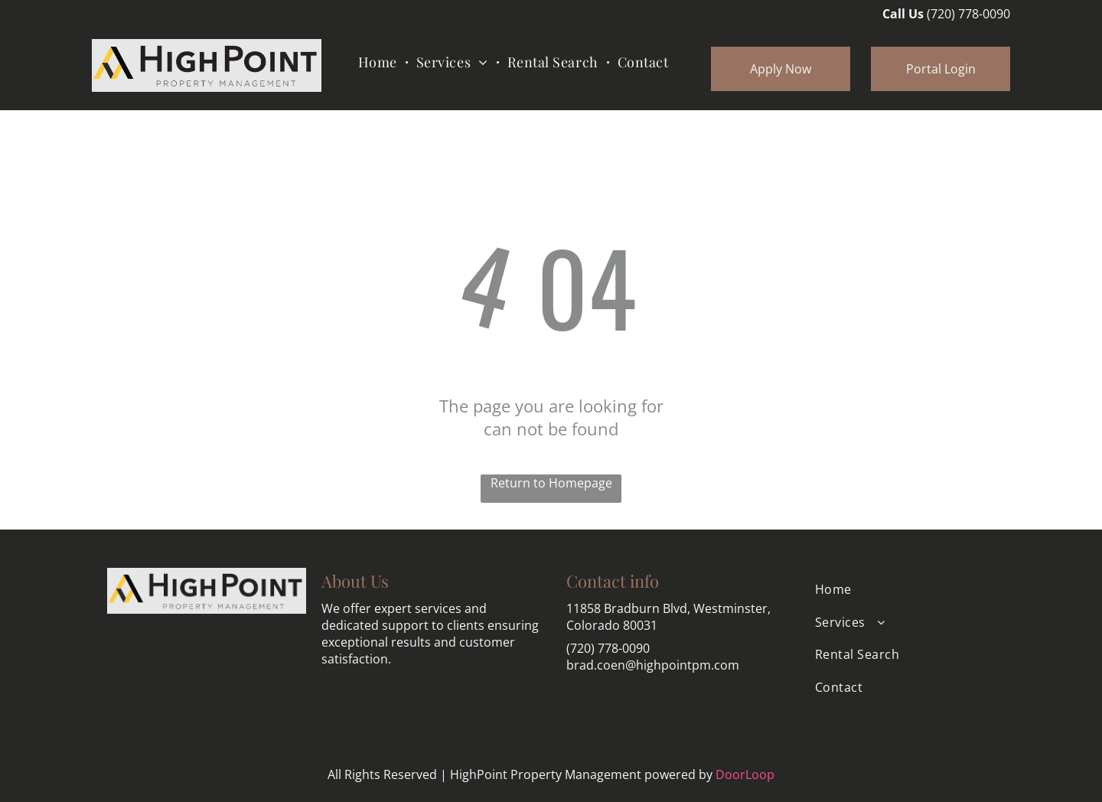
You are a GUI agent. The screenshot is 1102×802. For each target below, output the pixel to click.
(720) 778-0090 (968, 13)
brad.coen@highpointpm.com (652, 665)
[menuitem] (379, 61)
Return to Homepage (551, 482)
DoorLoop (745, 774)
